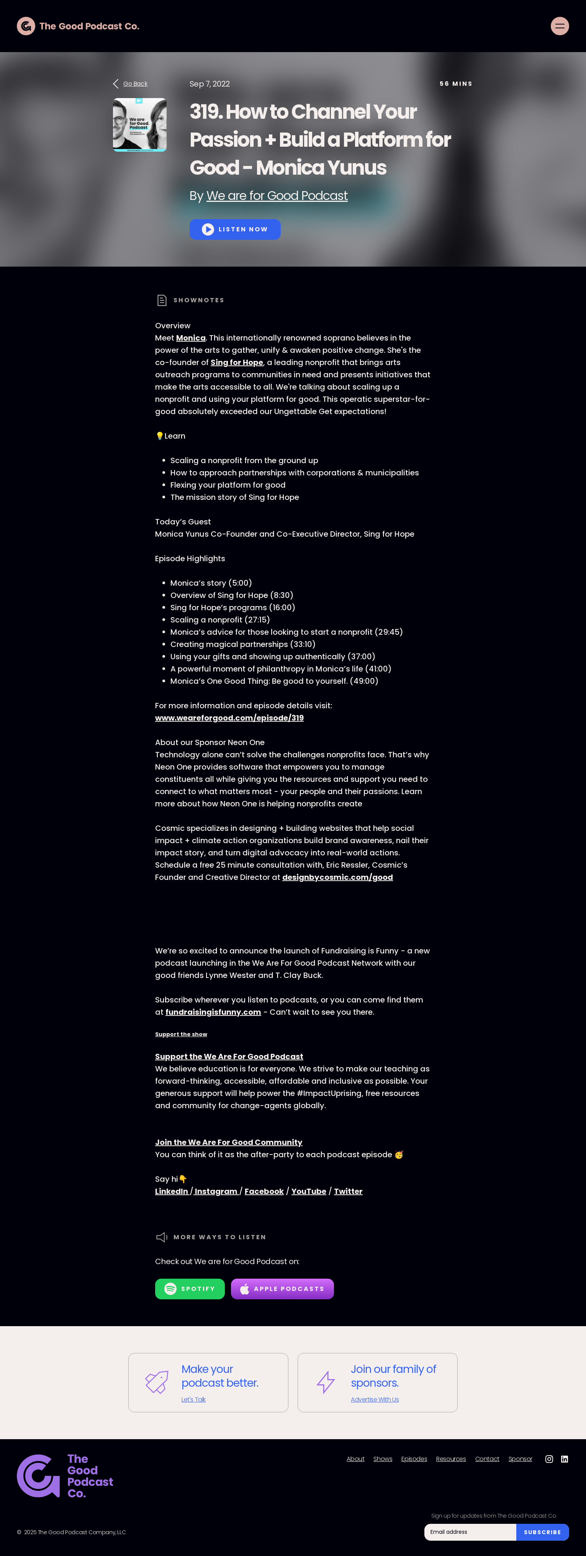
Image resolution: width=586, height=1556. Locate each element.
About (355, 1459)
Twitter (348, 1191)
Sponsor (520, 1459)
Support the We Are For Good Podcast (229, 1056)
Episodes (414, 1459)
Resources (451, 1459)
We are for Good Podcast (277, 195)
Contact (487, 1459)
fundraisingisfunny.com (213, 1012)
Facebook (264, 1191)
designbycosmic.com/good (337, 877)
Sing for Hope (237, 362)
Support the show (181, 1034)
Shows (382, 1459)
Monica (191, 337)
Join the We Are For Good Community (229, 1142)
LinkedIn (172, 1191)
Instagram (216, 1191)
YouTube (308, 1191)
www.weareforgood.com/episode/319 (229, 717)
